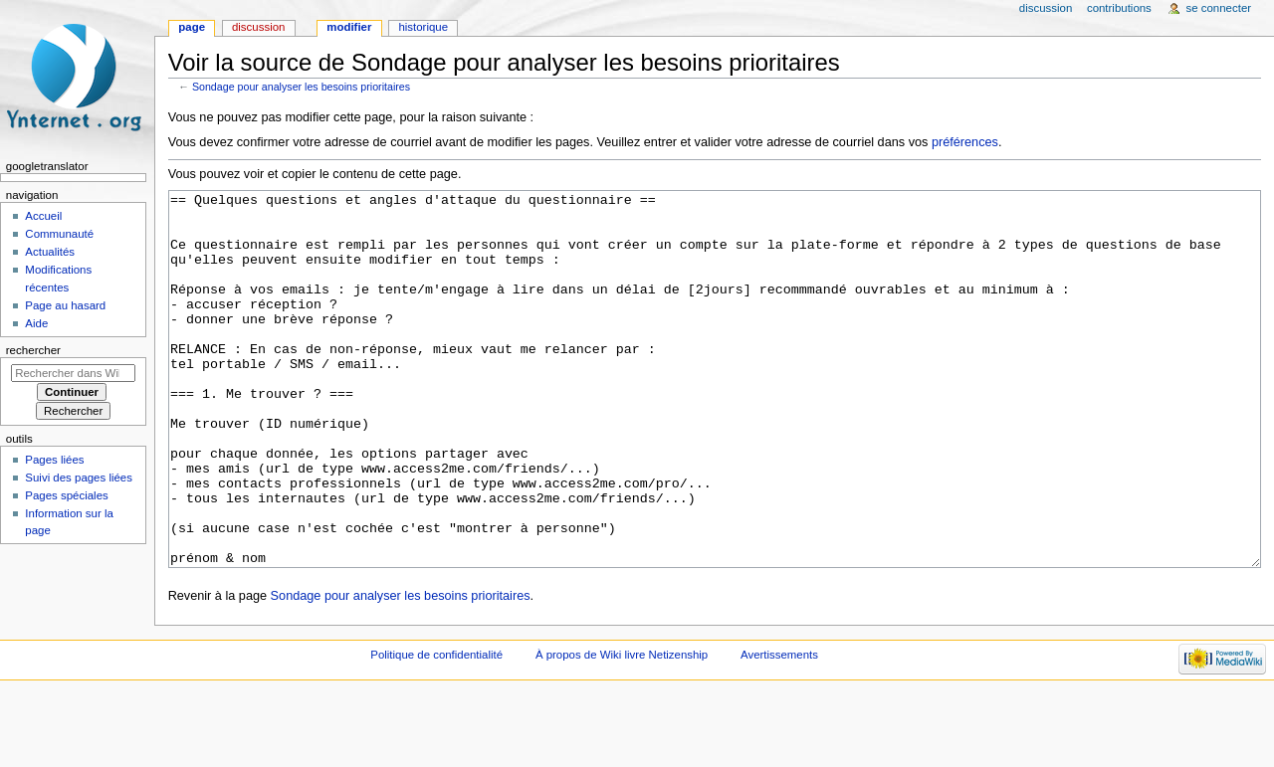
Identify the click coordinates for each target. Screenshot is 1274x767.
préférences (965, 142)
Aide (36, 323)
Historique (423, 27)
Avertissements (779, 729)
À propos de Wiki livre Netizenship (621, 729)
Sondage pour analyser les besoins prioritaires (301, 87)
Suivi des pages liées (78, 477)
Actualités (50, 252)
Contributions (1119, 8)
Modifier (348, 27)
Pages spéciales (66, 495)
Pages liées (54, 460)
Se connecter (1219, 8)
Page (191, 27)
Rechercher (33, 350)
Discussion (258, 27)
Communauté (59, 234)
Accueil (43, 216)
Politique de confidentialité (436, 729)
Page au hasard (65, 305)
